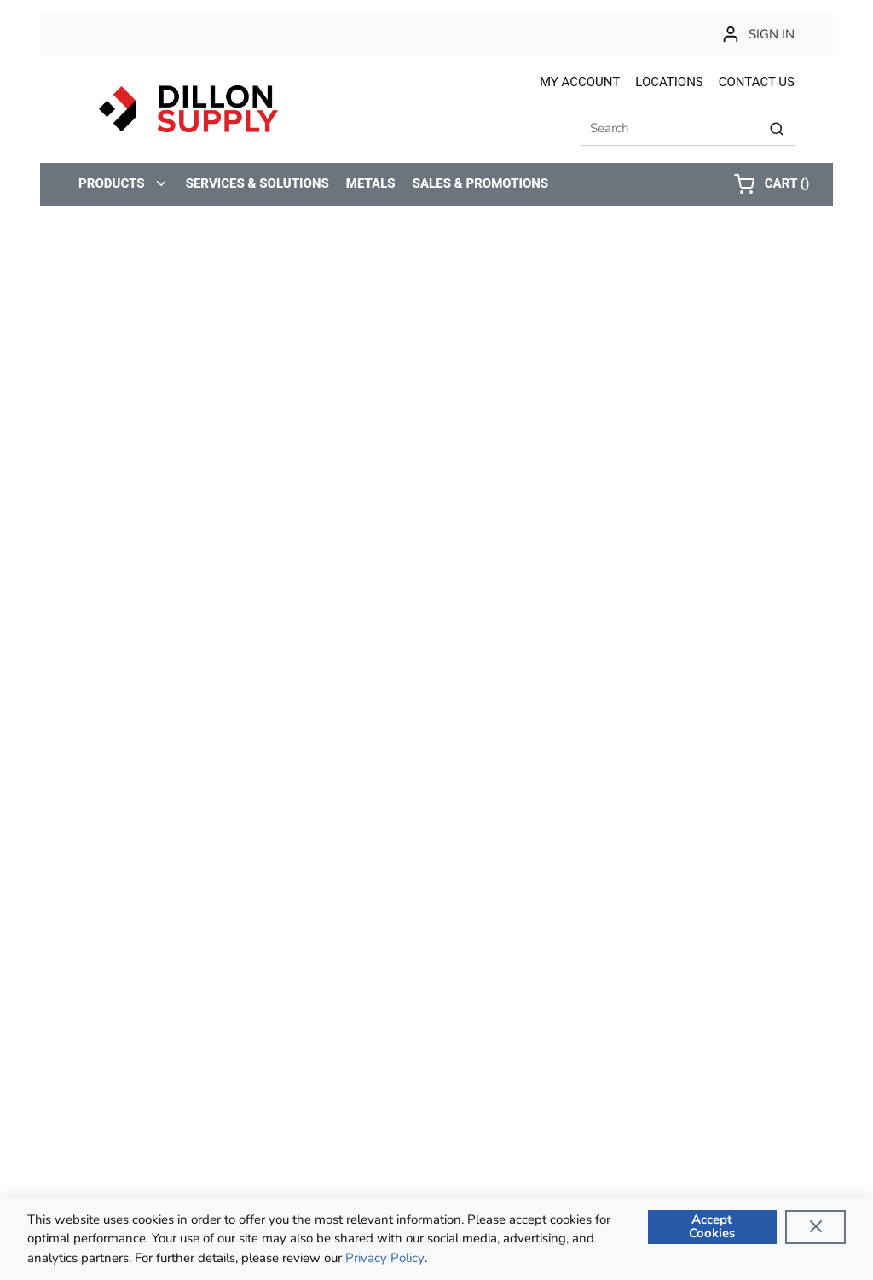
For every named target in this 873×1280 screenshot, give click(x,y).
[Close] (815, 1227)
